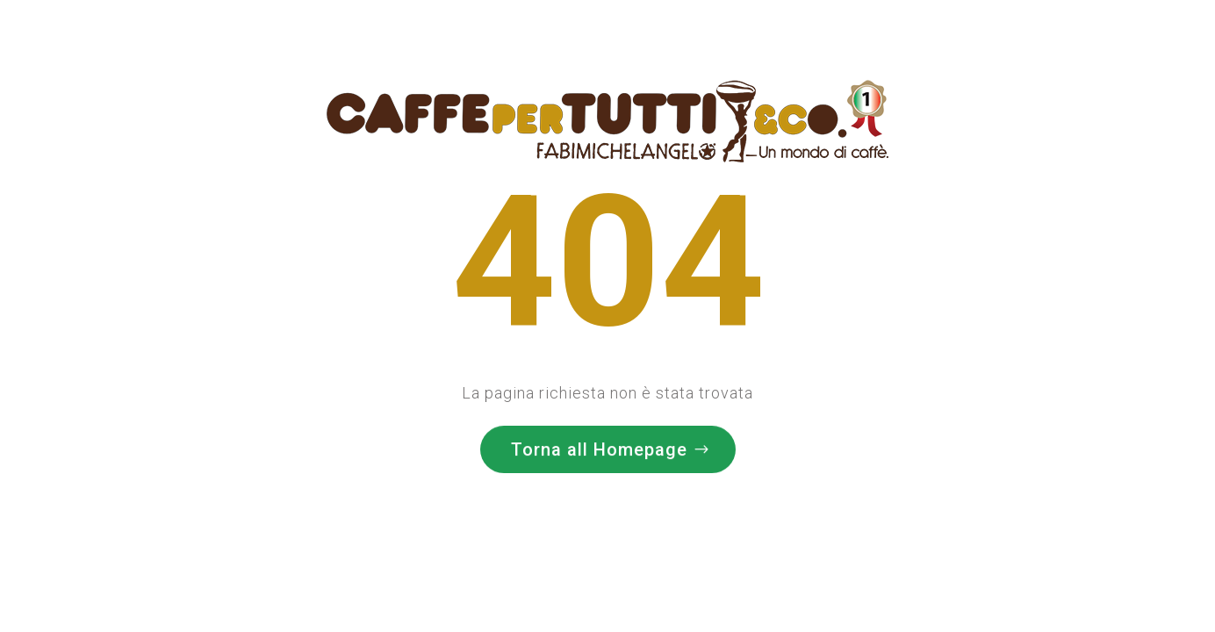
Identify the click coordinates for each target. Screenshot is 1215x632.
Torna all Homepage (599, 446)
